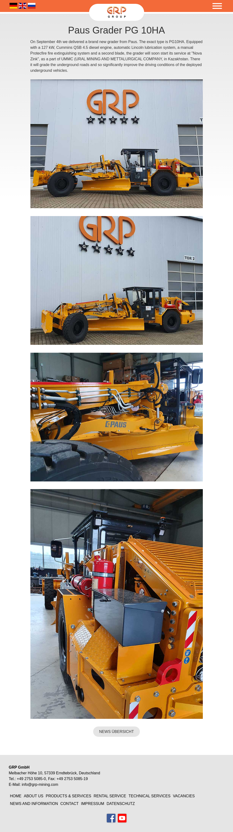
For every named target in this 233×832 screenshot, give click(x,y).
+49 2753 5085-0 (31, 779)
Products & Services (68, 796)
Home (16, 796)
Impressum (92, 804)
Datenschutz (121, 804)
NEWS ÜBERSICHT (116, 732)
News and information (34, 804)
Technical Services (149, 796)
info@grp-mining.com (40, 784)
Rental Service (110, 796)
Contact (69, 804)
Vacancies (184, 796)
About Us (34, 796)
